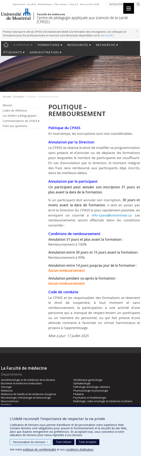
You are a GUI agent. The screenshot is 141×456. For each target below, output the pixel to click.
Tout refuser (63, 442)
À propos (21, 45)
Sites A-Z (73, 4)
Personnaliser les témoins (30, 442)
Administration (44, 52)
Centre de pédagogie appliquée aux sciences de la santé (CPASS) (82, 19)
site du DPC (107, 35)
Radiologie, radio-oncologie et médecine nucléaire (102, 401)
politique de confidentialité (39, 449)
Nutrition (6, 404)
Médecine (7, 390)
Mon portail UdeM (89, 4)
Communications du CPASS (20, 121)
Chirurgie (6, 387)
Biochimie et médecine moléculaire (21, 383)
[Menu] (128, 8)
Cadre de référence (15, 110)
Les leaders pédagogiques (20, 115)
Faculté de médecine (51, 14)
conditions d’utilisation (79, 449)
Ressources (77, 45)
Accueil (6, 44)
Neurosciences (10, 401)
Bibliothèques (45, 4)
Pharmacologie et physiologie (90, 390)
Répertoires (19, 4)
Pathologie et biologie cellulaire (91, 387)
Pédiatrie (78, 394)
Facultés (31, 4)
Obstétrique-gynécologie (87, 380)
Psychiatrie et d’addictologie (89, 397)
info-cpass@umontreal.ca (112, 215)
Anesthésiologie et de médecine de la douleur (28, 380)
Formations (49, 45)
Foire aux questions (15, 126)
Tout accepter (87, 442)
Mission (7, 105)
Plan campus (60, 4)
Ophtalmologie (82, 383)
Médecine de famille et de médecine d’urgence (28, 394)
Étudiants (12, 52)
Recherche (105, 45)
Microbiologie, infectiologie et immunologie (26, 397)
